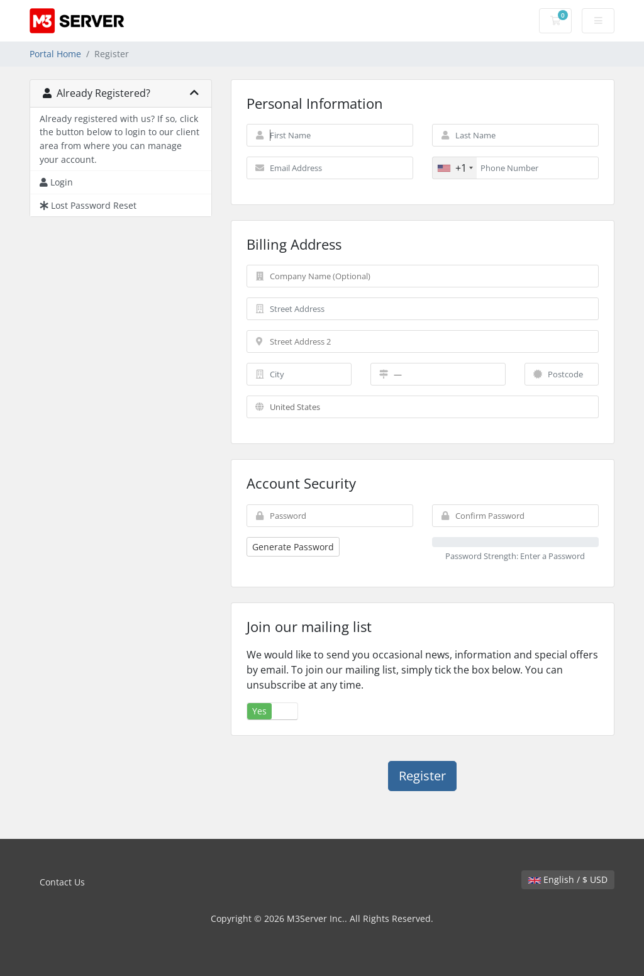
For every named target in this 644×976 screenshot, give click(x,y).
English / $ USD (568, 879)
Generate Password (293, 547)
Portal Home (55, 54)
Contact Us (62, 882)
